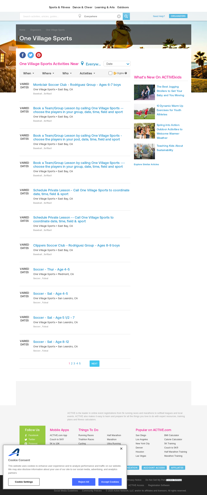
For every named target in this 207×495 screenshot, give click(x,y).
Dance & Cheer (82, 7)
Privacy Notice (134, 480)
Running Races (86, 435)
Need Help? (159, 16)
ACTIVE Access (136, 485)
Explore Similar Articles (146, 164)
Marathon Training (173, 456)
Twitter (32, 439)
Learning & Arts (105, 7)
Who (67, 73)
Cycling (82, 443)
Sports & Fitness (59, 7)
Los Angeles (142, 439)
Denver (139, 447)
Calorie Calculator (173, 439)
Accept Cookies (110, 481)
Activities (88, 73)
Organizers (178, 16)
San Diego (141, 435)
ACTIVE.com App (58, 435)
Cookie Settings (174, 480)
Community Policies (92, 490)
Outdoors (123, 7)
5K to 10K (55, 443)
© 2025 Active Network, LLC (120, 490)
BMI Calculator (171, 435)
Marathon (112, 439)
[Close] (121, 449)
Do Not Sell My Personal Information (164, 480)
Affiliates (177, 467)
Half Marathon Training (175, 452)
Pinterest (33, 443)
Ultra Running (114, 443)
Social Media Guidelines (66, 490)
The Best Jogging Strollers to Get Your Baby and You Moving (170, 91)
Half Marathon (114, 435)
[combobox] (117, 63)
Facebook (33, 435)
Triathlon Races (86, 439)
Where (48, 73)
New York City (143, 443)
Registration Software (159, 485)
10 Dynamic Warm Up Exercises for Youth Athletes (170, 110)
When (29, 73)
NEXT (95, 363)
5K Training (170, 443)
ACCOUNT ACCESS (154, 467)
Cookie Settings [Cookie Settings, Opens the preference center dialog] (24, 481)
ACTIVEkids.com (29, 7)
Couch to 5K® (57, 439)
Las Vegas (141, 456)
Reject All (83, 481)
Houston (140, 452)
